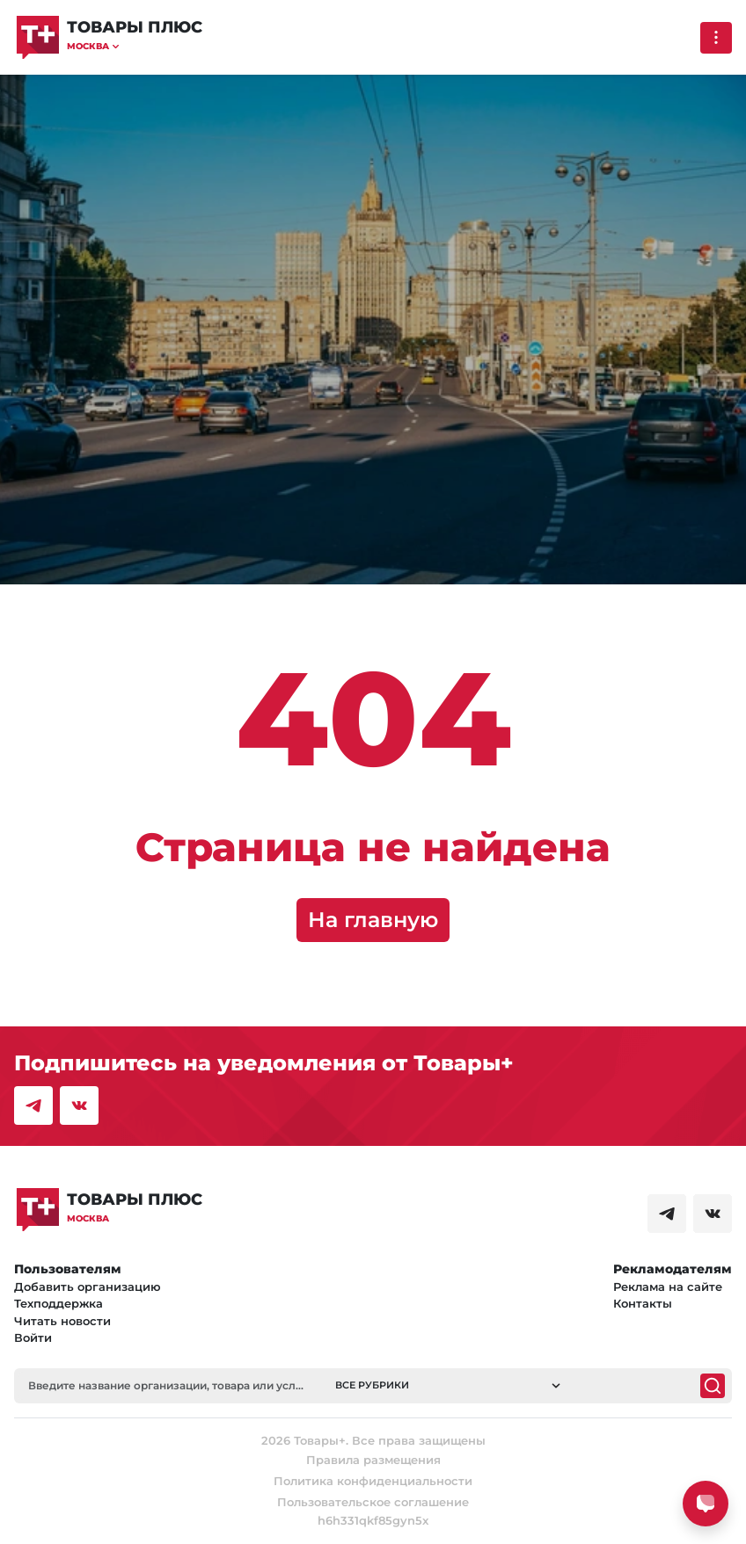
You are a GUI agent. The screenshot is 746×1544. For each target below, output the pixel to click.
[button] (134, 46)
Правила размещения (373, 1460)
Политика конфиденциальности (373, 1481)
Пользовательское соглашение (373, 1502)
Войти (33, 1337)
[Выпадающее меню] (716, 38)
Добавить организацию (87, 1286)
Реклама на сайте (667, 1286)
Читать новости (62, 1321)
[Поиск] (712, 1386)
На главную (373, 919)
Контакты (642, 1303)
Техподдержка (58, 1303)
